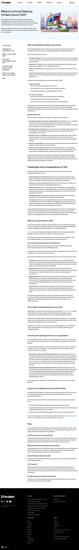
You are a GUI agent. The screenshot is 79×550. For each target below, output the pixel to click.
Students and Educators (59, 501)
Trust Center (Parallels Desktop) (61, 536)
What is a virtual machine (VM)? (9, 55)
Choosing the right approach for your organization (7, 68)
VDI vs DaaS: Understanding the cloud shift (9, 61)
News (28, 536)
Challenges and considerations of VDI (8, 49)
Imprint (55, 534)
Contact (29, 529)
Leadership (30, 540)
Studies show (31, 232)
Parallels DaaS (30, 512)
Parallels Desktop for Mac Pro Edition (36, 508)
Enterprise (56, 499)
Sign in (72, 2)
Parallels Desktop (36, 361)
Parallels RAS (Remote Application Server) (37, 499)
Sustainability (30, 538)
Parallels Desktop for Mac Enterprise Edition (37, 506)
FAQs (3, 78)
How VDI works (6, 45)
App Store (29, 534)
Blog (28, 521)
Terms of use (57, 525)
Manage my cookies (58, 532)
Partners (29, 525)
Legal (55, 527)
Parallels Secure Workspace (34, 501)
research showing (68, 311)
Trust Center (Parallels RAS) (60, 538)
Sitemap (29, 532)
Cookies (56, 523)
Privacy (55, 521)
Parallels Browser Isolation (33, 514)
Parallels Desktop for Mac (33, 510)
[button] (20, 2)
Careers (29, 543)
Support (29, 527)
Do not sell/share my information (62, 529)
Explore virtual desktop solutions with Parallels (8, 74)
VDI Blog (29, 523)
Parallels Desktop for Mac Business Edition (37, 503)
